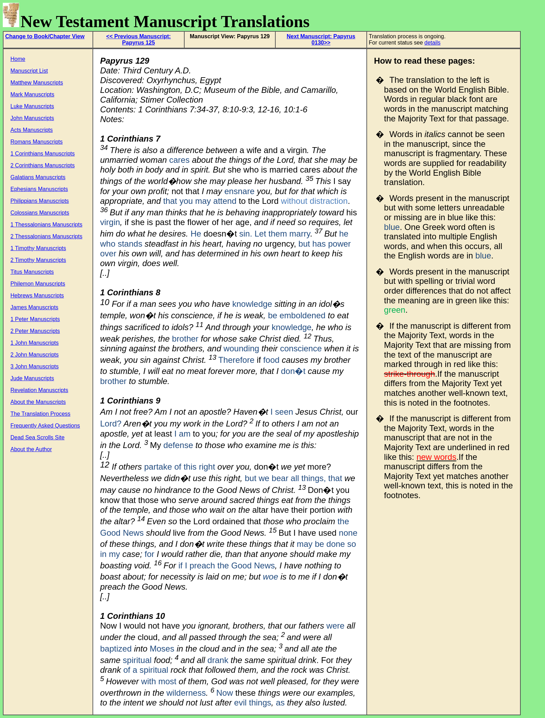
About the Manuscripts (38, 402)
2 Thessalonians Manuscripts (46, 236)
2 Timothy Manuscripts (38, 260)
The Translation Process (40, 414)
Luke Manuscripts (32, 106)
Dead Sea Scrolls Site (37, 437)
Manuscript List (29, 71)
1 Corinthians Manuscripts (42, 154)
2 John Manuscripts (34, 355)
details (432, 43)
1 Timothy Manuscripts (38, 248)
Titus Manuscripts (32, 272)
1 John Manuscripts (34, 343)
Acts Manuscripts (31, 130)
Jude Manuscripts (32, 378)
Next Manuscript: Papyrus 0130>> (321, 39)
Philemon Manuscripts (37, 284)
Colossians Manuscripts (39, 213)
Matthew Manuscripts (36, 83)
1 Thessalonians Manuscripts (46, 225)
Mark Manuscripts (32, 94)
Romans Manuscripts (36, 142)
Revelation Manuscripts (39, 390)
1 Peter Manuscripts (35, 319)
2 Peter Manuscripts (35, 331)
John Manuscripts (32, 118)
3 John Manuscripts (34, 366)
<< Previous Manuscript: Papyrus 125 (138, 39)
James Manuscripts (34, 307)
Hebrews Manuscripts (37, 295)
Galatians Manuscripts (37, 177)
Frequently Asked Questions (45, 426)
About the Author (31, 449)
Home (17, 59)
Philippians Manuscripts (39, 201)
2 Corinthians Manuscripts (42, 165)
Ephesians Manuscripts (39, 189)
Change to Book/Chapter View (44, 36)
